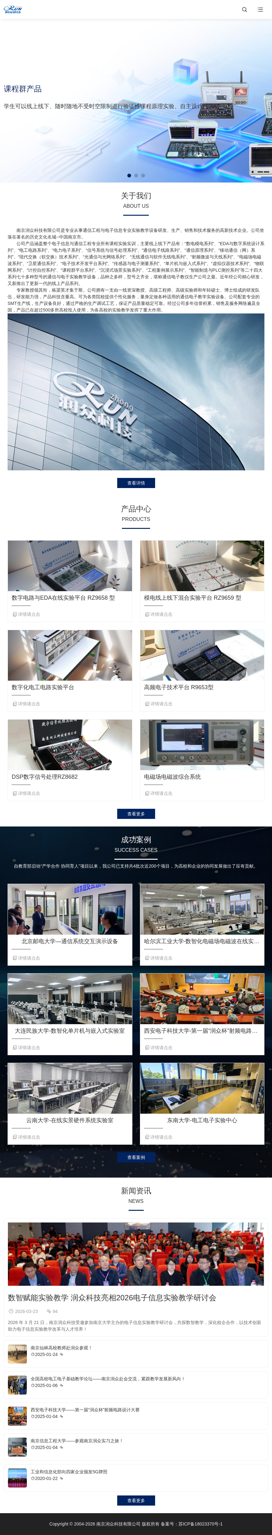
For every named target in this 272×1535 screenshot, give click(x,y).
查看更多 (136, 813)
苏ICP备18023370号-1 (200, 1523)
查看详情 (136, 483)
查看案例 (136, 1157)
